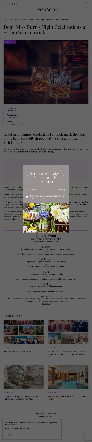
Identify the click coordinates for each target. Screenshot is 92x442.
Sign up (62, 189)
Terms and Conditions (42, 196)
